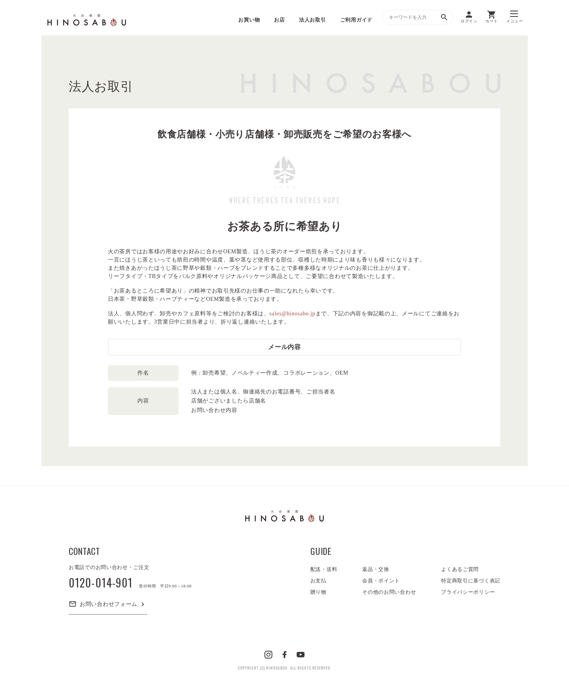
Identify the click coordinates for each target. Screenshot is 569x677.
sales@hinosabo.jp (293, 314)
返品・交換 (375, 569)
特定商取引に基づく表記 (470, 580)
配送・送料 (323, 569)
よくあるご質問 (460, 569)
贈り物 (318, 592)
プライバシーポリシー (468, 592)
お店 (279, 20)
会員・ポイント (381, 580)
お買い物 (249, 20)
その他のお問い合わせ (389, 592)
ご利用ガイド (356, 20)
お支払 (318, 580)
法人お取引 (312, 20)
